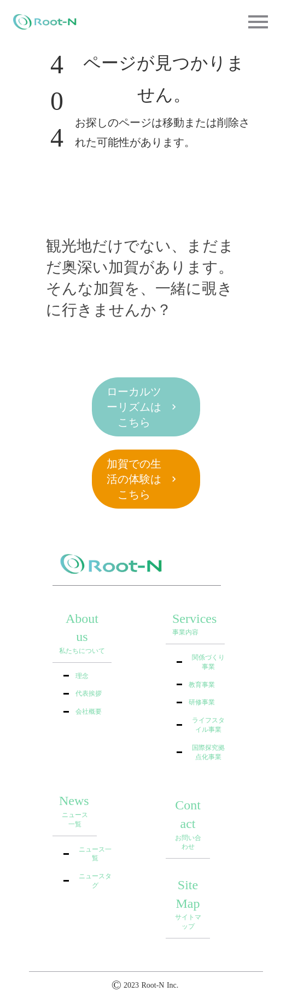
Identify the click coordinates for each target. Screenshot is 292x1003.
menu (258, 22)
